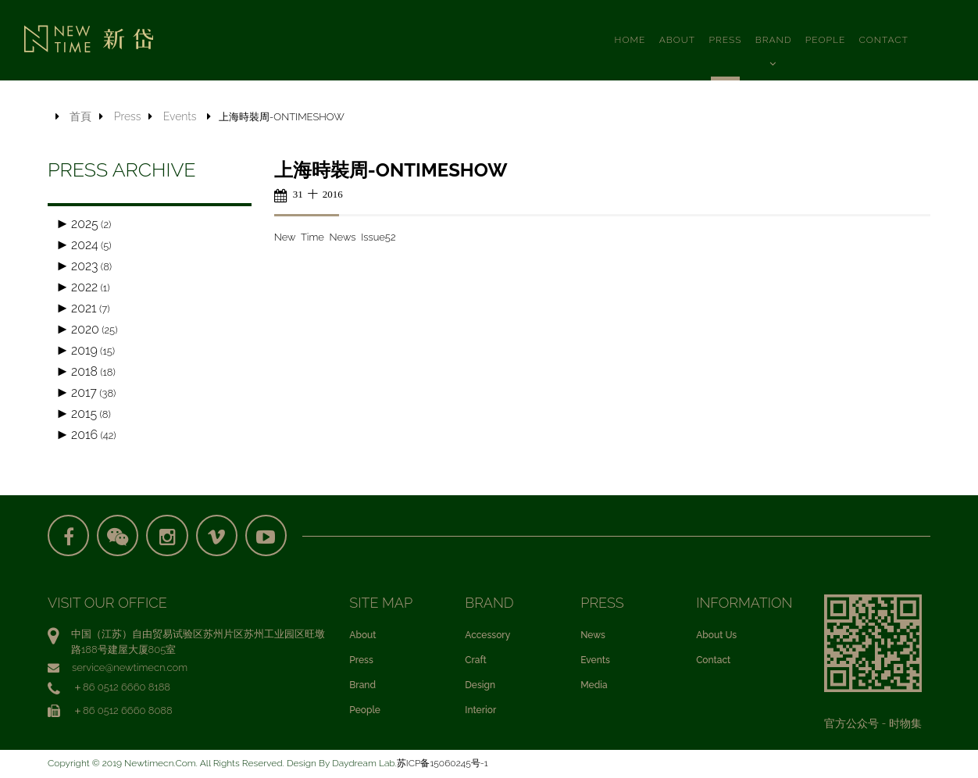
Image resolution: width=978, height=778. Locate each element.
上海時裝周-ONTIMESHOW (391, 170)
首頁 (80, 116)
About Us (716, 636)
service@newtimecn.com (129, 669)
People (364, 711)
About (362, 636)
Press (127, 116)
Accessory (487, 636)
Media (593, 686)
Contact (713, 661)
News (592, 636)
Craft (475, 661)
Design (480, 686)
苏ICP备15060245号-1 (442, 764)
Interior (480, 711)
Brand (362, 686)
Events (180, 116)
